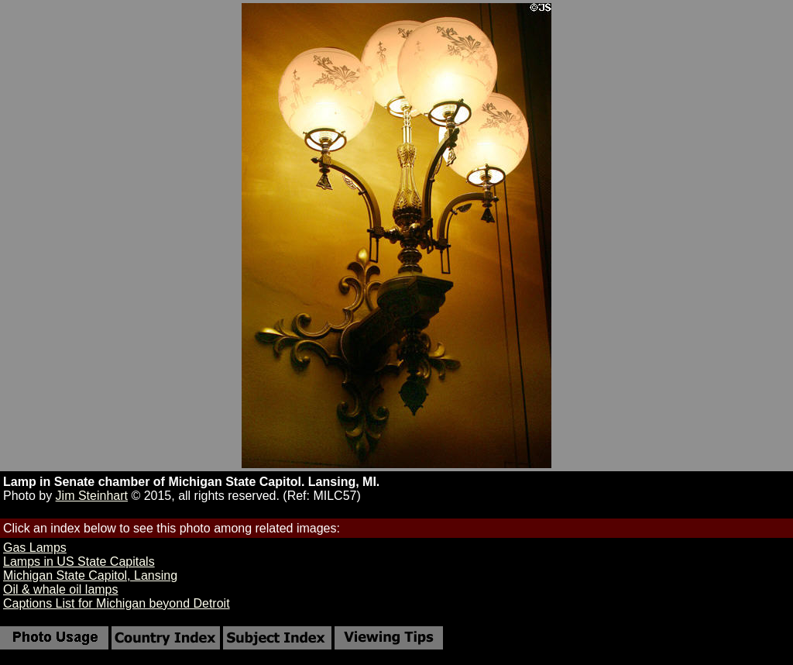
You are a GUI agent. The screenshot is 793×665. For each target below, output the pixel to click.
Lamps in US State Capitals (79, 561)
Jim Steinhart (92, 495)
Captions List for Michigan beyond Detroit (116, 603)
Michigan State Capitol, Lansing (90, 575)
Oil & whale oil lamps (60, 589)
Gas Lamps (35, 547)
